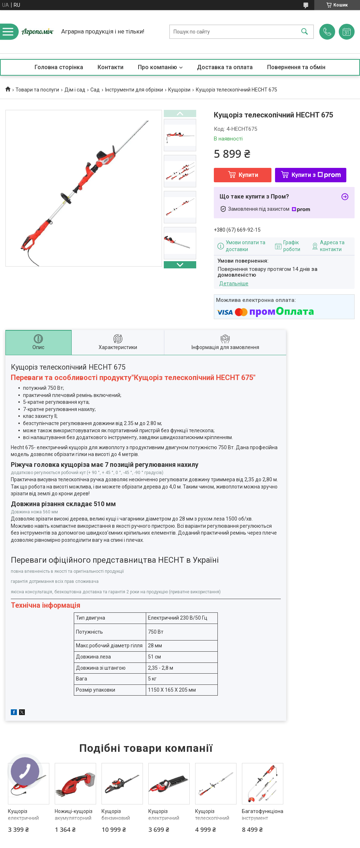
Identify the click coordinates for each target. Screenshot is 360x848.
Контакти (110, 67)
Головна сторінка (59, 67)
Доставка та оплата (225, 67)
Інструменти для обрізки (134, 90)
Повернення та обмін (296, 67)
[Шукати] (304, 32)
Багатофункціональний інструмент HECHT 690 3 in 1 (262, 818)
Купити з (316, 174)
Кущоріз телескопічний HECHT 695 (212, 818)
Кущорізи (179, 90)
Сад (95, 90)
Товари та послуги (37, 90)
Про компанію (157, 67)
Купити (248, 174)
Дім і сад (74, 90)
